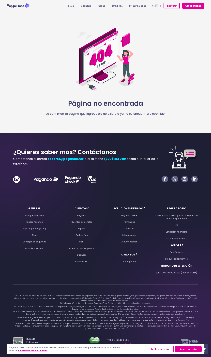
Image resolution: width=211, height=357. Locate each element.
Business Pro (81, 261)
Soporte (176, 245)
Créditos (117, 6)
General (34, 208)
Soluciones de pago (129, 208)
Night (82, 241)
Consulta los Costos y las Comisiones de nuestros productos (176, 217)
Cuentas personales (81, 222)
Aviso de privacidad (34, 248)
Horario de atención (176, 266)
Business (81, 254)
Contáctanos (176, 252)
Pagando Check (129, 215)
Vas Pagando (129, 261)
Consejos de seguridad (34, 241)
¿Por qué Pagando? (34, 215)
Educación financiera (176, 231)
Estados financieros (176, 238)
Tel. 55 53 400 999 (121, 342)
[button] (156, 6)
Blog (34, 235)
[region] (105, 349)
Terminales (129, 222)
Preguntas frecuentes (176, 258)
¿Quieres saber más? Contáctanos (64, 152)
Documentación (129, 241)
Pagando (81, 215)
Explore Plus (82, 235)
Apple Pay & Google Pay (34, 228)
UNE (176, 225)
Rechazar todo (160, 349)
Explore (81, 228)
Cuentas (86, 6)
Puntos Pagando (34, 222)
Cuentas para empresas (81, 248)
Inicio (70, 6)
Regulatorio (176, 208)
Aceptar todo (188, 349)
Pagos (101, 6)
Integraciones (137, 6)
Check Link (129, 228)
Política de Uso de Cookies (32, 350)
